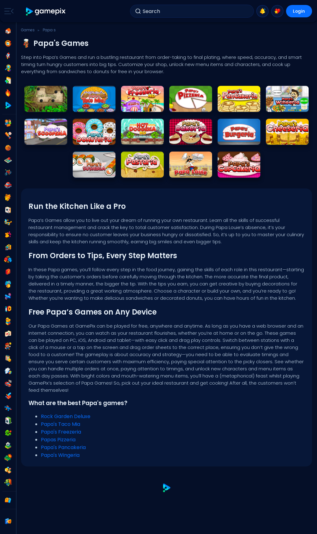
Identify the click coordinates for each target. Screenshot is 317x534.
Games (28, 30)
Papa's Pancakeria (63, 447)
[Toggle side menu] (7, 11)
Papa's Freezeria (61, 431)
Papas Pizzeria (58, 439)
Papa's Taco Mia (60, 424)
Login (298, 11)
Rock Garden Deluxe (65, 416)
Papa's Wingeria (60, 455)
